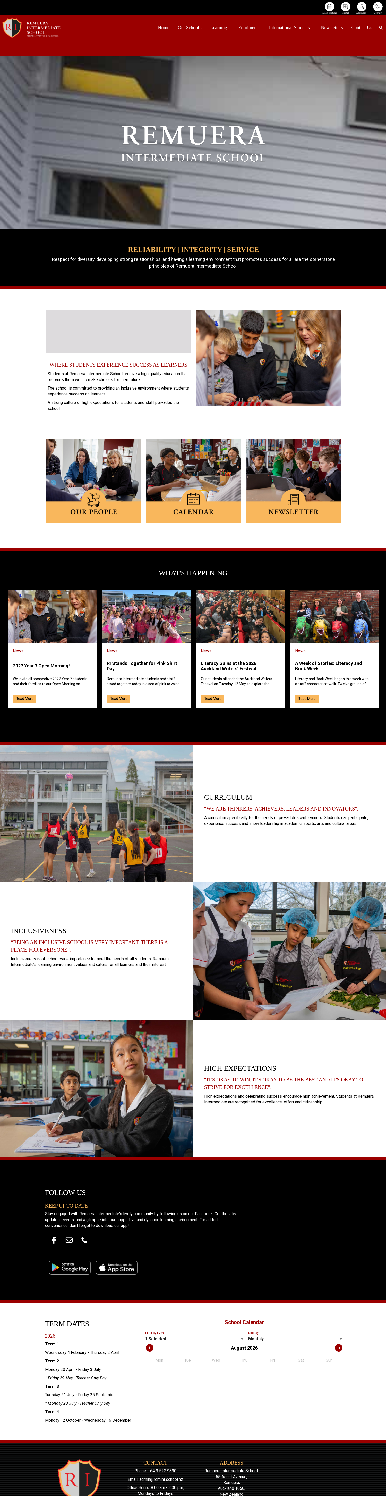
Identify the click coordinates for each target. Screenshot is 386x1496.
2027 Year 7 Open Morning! (41, 665)
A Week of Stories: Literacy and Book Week (328, 665)
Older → (193, 717)
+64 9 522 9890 (162, 1470)
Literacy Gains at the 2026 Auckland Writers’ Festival (228, 665)
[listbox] (194, 1339)
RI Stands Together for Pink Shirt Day (142, 665)
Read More (24, 699)
